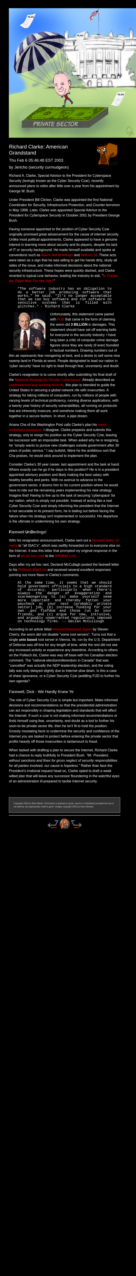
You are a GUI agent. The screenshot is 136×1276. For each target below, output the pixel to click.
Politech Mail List (32, 570)
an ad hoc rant (32, 556)
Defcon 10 (89, 255)
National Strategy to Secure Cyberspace (47, 380)
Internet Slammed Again (72, 629)
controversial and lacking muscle (36, 385)
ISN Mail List (65, 556)
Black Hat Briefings (57, 255)
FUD (60, 319)
